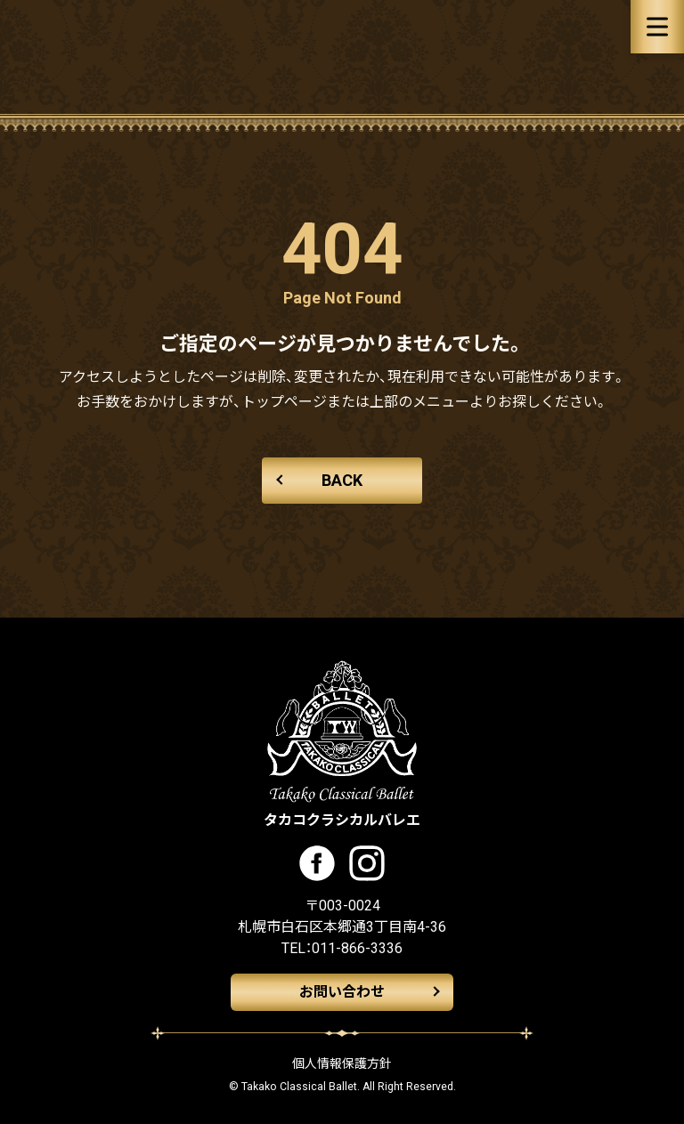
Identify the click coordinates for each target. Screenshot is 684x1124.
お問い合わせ (342, 991)
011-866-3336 (357, 948)
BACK (342, 480)
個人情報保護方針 (342, 1063)
